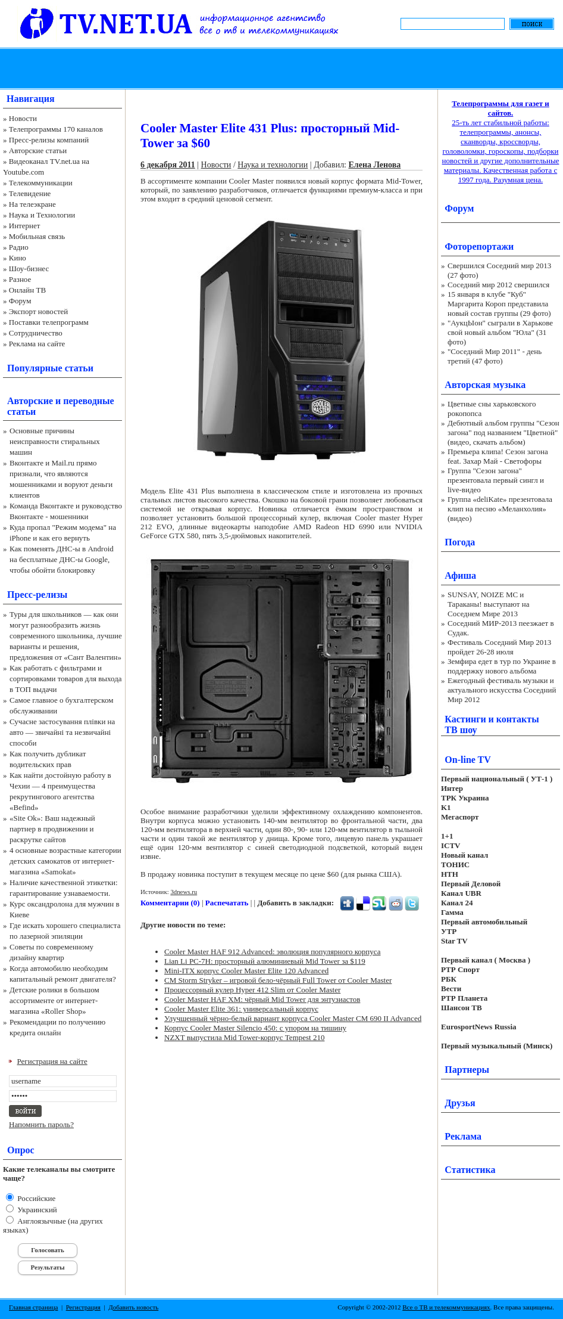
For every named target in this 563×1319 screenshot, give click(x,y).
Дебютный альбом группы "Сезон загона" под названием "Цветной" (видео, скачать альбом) (503, 432)
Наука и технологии (272, 164)
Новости (23, 118)
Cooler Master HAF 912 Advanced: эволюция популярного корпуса (272, 951)
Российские (35, 1198)
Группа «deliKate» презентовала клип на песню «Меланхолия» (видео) (500, 509)
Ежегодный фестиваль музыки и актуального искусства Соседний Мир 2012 (502, 690)
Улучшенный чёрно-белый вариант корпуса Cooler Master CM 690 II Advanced (292, 1018)
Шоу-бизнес (29, 268)
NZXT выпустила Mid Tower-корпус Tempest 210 (244, 1037)
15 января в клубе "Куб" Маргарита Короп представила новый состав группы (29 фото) (499, 304)
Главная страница (33, 1307)
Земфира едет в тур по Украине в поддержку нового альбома (502, 666)
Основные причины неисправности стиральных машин (55, 441)
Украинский (36, 1209)
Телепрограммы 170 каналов (56, 129)
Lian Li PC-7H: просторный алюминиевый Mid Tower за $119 (264, 961)
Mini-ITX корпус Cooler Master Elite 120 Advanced (246, 970)
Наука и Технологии (42, 214)
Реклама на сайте (37, 343)
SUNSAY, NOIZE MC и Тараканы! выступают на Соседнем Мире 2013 (488, 604)
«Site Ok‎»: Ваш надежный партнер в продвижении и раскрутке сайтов (52, 829)
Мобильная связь (37, 236)
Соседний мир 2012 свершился (498, 284)
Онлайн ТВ (27, 289)
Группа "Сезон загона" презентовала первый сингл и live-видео (496, 480)
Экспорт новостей (38, 311)
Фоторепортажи (479, 246)
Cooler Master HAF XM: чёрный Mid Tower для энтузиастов (262, 999)
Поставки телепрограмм (49, 322)
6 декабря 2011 (167, 164)
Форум (20, 300)
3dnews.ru (183, 891)
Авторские (30, 401)
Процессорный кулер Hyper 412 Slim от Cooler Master (252, 989)
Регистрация (83, 1307)
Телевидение (30, 193)
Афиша (460, 575)
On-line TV (468, 760)
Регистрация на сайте (52, 1061)
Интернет (24, 225)
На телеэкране (32, 204)
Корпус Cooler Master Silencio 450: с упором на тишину (255, 1027)
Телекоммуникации (41, 182)
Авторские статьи (38, 150)
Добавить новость (133, 1307)
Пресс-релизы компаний (49, 139)
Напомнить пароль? (41, 1124)
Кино (17, 257)
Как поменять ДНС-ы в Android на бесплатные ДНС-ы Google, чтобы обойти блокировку (62, 559)
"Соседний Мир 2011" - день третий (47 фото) (495, 356)
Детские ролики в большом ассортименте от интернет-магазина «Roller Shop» (54, 1000)
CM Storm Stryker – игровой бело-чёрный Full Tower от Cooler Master (278, 980)
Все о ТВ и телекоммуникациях (446, 1307)
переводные (88, 401)
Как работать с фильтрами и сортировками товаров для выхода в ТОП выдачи (66, 678)
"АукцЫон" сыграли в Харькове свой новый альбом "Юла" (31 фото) (500, 332)
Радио (19, 247)
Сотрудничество (35, 332)
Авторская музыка (485, 385)
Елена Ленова (375, 164)
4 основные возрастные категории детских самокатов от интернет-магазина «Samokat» (65, 861)
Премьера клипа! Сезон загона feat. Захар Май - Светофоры (498, 456)
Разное (20, 279)
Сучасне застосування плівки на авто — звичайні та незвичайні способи (62, 732)
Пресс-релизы (37, 594)
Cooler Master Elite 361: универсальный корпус (241, 1008)
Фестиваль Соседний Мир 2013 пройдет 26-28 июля (499, 647)
